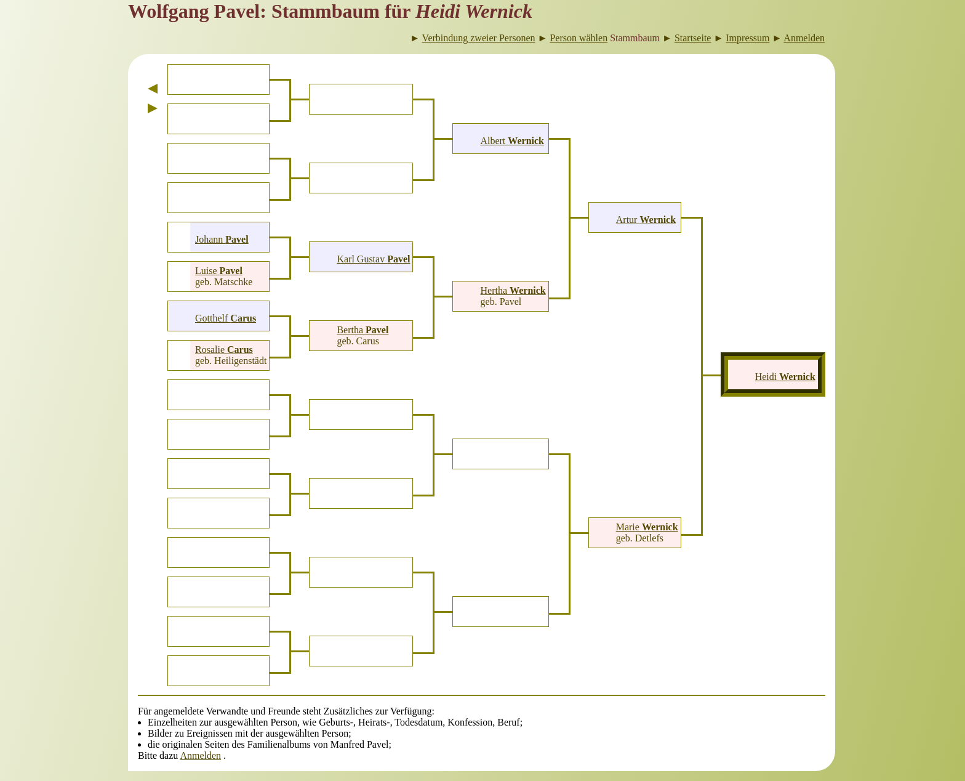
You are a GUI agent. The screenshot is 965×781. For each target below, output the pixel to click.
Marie (647, 527)
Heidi (785, 376)
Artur (646, 219)
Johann (222, 239)
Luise (218, 270)
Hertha (513, 290)
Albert (512, 141)
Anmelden (200, 755)
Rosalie (224, 349)
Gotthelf (225, 318)
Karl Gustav (373, 259)
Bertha (362, 330)
